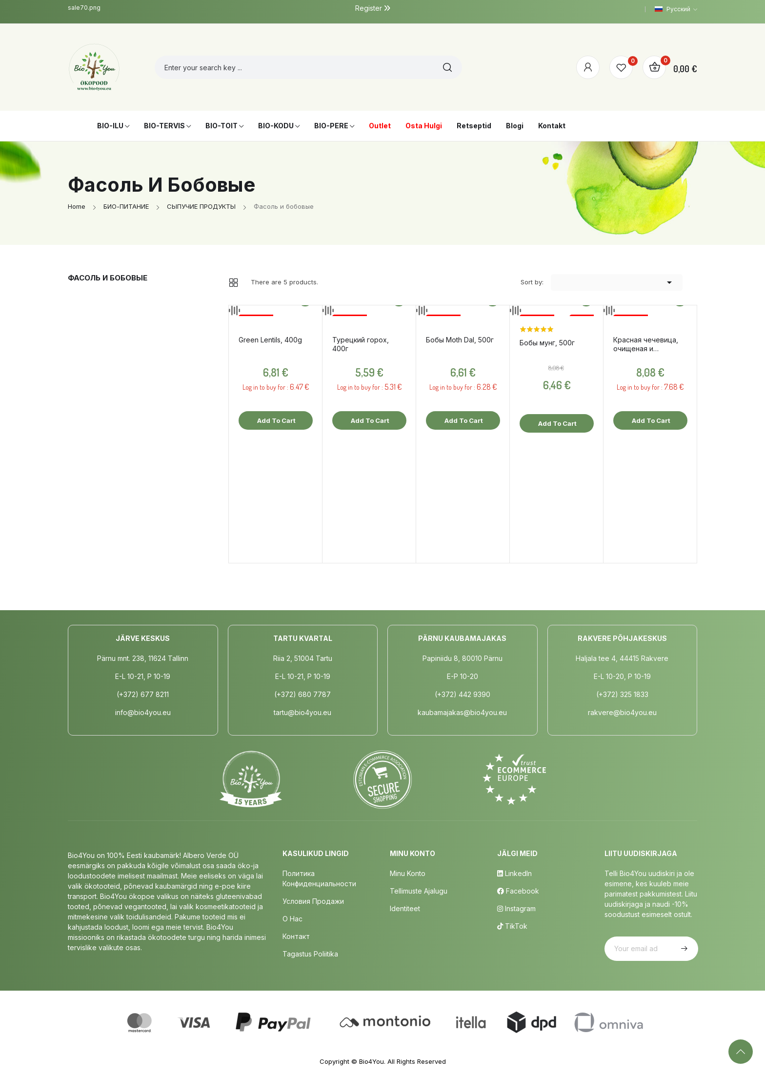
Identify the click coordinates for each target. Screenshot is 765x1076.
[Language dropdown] (676, 9)
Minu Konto (407, 873)
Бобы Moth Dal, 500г (460, 340)
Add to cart (276, 420)
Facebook (518, 891)
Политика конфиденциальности (319, 878)
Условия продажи (313, 901)
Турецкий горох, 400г (360, 344)
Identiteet (405, 908)
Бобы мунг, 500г (547, 343)
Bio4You (371, 1061)
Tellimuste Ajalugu (418, 891)
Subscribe (683, 949)
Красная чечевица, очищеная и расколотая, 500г (645, 344)
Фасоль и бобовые (107, 277)
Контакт (296, 936)
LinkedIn (514, 873)
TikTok (512, 926)
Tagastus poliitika (310, 954)
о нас (292, 919)
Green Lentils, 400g (270, 340)
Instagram (516, 908)
